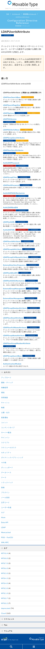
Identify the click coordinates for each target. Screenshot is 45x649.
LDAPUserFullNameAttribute (14, 327)
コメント (4, 422)
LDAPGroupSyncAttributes (14, 138)
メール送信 (5, 497)
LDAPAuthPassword (11, 185)
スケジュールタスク (8, 447)
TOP (7, 14)
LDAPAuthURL (9, 222)
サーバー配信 (6, 432)
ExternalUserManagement (13, 298)
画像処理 (4, 387)
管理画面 (4, 397)
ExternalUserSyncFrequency (14, 265)
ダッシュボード (7, 467)
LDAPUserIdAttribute (11, 241)
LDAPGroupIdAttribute (12, 249)
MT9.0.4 (4, 553)
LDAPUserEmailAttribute (13, 318)
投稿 (3, 487)
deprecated (5, 608)
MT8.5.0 (4, 573)
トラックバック (7, 482)
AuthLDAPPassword (11, 163)
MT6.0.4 (27, 105)
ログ (3, 512)
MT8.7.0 (4, 563)
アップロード (6, 377)
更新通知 (4, 417)
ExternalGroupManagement (14, 289)
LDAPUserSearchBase (12, 97)
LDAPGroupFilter (10, 177)
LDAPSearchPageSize (11, 105)
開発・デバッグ (7, 382)
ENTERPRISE (7, 35)
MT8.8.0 (4, 558)
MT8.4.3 (4, 578)
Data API (4, 522)
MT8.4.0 (4, 583)
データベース (6, 472)
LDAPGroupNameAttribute (14, 335)
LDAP (3, 527)
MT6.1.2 (27, 97)
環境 (3, 392)
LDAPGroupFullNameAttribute (15, 257)
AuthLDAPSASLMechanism (14, 193)
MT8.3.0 (4, 588)
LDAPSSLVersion (10, 119)
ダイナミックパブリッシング (12, 457)
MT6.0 (22, 140)
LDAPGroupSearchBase (12, 356)
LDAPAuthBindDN (10, 273)
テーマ (3, 477)
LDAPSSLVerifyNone (11, 130)
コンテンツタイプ (8, 427)
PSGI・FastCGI (7, 537)
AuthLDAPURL (9, 230)
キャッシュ (5, 402)
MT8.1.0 (4, 593)
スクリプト (5, 442)
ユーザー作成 (6, 507)
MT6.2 (33, 113)
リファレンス (16, 14)
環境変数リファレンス (29, 14)
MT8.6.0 (4, 568)
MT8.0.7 (4, 598)
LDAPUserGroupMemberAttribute (16, 343)
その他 (3, 462)
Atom (3, 517)
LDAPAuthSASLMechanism (14, 281)
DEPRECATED (9, 165)
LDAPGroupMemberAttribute (15, 308)
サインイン (5, 437)
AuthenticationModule (12, 364)
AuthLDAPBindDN (10, 207)
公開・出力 (5, 412)
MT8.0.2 (4, 603)
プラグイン (5, 492)
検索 (3, 407)
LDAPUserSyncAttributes (13, 150)
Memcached (6, 532)
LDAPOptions (8, 113)
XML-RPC (5, 542)
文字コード (5, 502)
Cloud (3, 613)
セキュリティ (6, 452)
